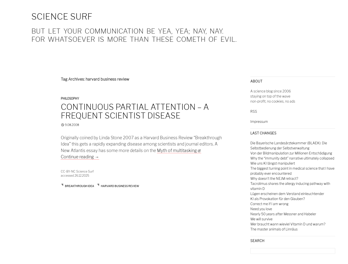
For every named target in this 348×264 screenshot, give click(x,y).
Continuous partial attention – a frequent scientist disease (135, 111)
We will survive (261, 219)
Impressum (259, 121)
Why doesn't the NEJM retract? (274, 178)
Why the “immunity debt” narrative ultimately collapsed (292, 158)
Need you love (261, 209)
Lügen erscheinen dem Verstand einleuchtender (287, 194)
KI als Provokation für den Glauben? (277, 199)
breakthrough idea (79, 186)
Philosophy (70, 98)
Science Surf (61, 16)
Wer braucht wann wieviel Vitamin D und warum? (287, 224)
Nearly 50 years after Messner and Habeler (283, 214)
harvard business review (120, 186)
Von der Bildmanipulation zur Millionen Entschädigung (291, 153)
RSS (253, 111)
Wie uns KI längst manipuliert (272, 163)
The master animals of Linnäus (274, 229)
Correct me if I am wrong (269, 204)
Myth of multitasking (177, 150)
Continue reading (80, 156)
